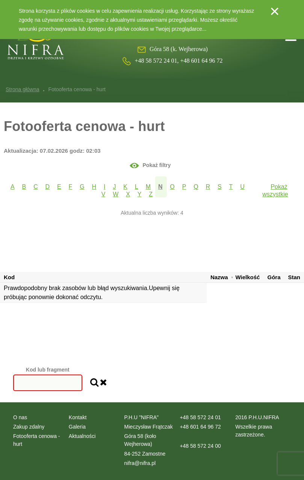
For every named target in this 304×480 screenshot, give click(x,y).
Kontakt (77, 417)
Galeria (77, 427)
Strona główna (22, 89)
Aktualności (82, 436)
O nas (20, 417)
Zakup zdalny (28, 427)
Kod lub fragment (48, 370)
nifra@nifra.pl (140, 463)
